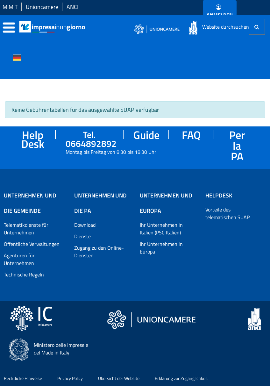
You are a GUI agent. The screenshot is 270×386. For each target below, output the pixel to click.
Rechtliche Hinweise (23, 378)
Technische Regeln (24, 274)
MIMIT (10, 7)
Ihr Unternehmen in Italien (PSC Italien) (161, 228)
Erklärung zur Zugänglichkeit (181, 378)
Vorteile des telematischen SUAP (227, 213)
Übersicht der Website (118, 378)
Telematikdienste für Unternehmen (26, 228)
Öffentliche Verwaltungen (32, 244)
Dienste (82, 236)
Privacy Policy (70, 378)
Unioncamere (42, 7)
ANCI (72, 7)
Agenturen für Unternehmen (19, 259)
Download (85, 225)
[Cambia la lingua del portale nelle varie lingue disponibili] (17, 57)
